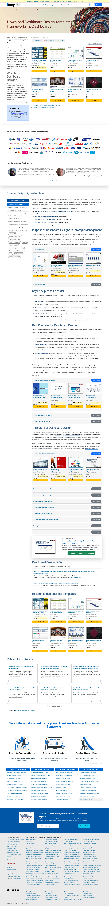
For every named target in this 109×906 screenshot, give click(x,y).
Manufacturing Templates (70, 845)
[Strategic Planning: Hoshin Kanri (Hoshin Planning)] (40, 388)
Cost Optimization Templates (32, 871)
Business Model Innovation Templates (34, 850)
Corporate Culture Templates (63, 778)
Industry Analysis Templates (51, 873)
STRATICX (55, 400)
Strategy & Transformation (18, 769)
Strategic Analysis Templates (89, 860)
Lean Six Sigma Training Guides (71, 895)
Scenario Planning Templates (89, 852)
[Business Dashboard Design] (94, 53)
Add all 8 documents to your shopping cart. (45, 107)
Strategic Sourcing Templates (38, 796)
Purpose (11, 250)
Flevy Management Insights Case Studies (18, 224)
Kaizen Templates (49, 880)
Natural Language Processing (16, 248)
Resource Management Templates (91, 839)
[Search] (29, 4)
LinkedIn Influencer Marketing (13, 874)
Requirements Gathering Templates (72, 884)
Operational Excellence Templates (39, 772)
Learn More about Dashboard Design (18, 102)
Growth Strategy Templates (13, 778)
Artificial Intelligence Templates (87, 775)
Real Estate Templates (69, 882)
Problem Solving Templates (70, 869)
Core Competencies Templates (14, 793)
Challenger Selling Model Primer (56, 265)
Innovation (25, 242)
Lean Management (68, 893)
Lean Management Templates (38, 781)
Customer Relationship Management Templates (35, 880)
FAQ (8, 876)
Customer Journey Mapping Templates (89, 793)
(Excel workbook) (51, 216)
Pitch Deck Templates (69, 862)
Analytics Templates (30, 843)
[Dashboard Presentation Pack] (94, 82)
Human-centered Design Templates (53, 867)
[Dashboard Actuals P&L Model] (76, 82)
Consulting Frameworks (13, 850)
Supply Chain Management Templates (40, 775)
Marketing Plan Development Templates (17, 790)
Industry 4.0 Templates (50, 871)
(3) (61, 40)
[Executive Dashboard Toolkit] (57, 82)
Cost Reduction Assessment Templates (35, 873)
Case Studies (48, 893)
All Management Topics (17, 9)
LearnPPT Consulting (93, 65)
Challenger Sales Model (93, 265)
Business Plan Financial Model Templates (90, 781)
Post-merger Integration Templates (39, 793)
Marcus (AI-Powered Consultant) (14, 871)
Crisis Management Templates (33, 875)
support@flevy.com (17, 878)
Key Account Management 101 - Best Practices (40, 266)
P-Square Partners (39, 270)
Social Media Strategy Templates (88, 796)
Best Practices (12, 233)
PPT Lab (72, 400)
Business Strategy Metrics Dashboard (55, 61)
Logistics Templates (68, 841)
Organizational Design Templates (64, 775)
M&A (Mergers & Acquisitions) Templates (17, 787)
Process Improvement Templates (71, 871)
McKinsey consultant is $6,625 (19, 112)
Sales (10, 253)
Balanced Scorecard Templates (39, 799)
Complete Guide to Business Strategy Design (56, 397)
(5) (37, 40)
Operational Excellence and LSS (33, 895)
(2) (50, 40)
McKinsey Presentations (86, 784)
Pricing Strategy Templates (13, 781)
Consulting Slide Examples (51, 895)
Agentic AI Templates (31, 839)
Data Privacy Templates (50, 843)
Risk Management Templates (38, 790)
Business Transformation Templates (34, 856)
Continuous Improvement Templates (34, 865)
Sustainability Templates (88, 873)
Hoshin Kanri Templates (50, 865)
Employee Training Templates (63, 784)
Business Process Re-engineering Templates (42, 787)
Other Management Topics (91, 769)
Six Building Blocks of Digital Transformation (93, 470)
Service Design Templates (89, 854)
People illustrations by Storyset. (96, 763)
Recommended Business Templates (17, 221)
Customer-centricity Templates (33, 884)
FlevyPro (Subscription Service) (14, 854)
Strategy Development (14, 256)
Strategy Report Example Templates (91, 869)
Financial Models (11, 848)
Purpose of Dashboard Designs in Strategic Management (18, 207)
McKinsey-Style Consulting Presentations (73, 899)
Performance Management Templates (16, 772)
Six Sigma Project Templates (89, 856)
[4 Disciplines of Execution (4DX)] (93, 388)
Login (92, 5)
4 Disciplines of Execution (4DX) (91, 396)
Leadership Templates (61, 787)
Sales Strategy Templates (89, 850)
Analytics (11, 230)
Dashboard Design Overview (15, 204)
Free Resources (67, 891)
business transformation (91, 448)
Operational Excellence (42, 769)
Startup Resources (87, 895)
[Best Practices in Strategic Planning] (75, 388)
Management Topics (11, 869)
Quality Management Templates (39, 784)
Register (98, 5)
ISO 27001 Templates (50, 869)
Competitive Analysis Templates (33, 863)
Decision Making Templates (14, 796)
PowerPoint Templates (12, 852)
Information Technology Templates (53, 875)
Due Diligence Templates (50, 848)
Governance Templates (50, 860)
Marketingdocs (36, 65)
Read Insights (96, 249)
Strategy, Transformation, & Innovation (34, 891)
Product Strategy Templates (70, 875)
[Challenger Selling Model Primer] (58, 258)
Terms (11, 876)
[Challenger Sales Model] (93, 258)
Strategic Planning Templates (14, 775)
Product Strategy (87, 891)
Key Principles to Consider (14, 210)
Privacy (15, 876)
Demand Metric (55, 65)
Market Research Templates (70, 847)
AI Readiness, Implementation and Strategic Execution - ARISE (57, 472)
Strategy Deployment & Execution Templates (92, 865)
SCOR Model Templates (88, 847)
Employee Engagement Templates (64, 793)
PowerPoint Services (11, 859)
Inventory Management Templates (52, 878)
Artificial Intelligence (21, 230)
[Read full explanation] (75, 577)
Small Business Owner (88, 893)
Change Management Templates (64, 772)
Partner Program (11, 873)
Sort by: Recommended (95, 43)
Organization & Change (13, 846)
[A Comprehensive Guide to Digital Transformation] (75, 462)
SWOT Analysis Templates (89, 848)
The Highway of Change (76, 474)
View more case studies (54, 706)
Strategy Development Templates (15, 784)
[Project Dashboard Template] (39, 82)
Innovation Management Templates (53, 877)
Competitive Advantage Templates (33, 862)
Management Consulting (31, 899)
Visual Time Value (56, 270)
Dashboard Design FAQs (14, 218)
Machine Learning (13, 245)
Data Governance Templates (51, 841)
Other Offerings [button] (62, 5)
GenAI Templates (49, 858)
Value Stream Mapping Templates (90, 884)
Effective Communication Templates (64, 781)
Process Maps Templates (70, 873)
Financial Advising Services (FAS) (52, 899)
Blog (19, 876)
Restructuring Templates (88, 841)
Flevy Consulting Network (13, 858)
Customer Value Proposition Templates (35, 882)
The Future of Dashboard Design (16, 215)
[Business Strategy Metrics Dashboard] (57, 53)
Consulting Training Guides (51, 897)
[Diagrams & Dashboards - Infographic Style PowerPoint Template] (39, 53)
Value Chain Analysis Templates (90, 880)
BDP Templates (29, 847)
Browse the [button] (47, 5)
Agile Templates (29, 841)
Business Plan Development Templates (35, 852)
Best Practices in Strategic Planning (74, 396)
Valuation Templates (87, 878)
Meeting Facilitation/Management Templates (73, 854)
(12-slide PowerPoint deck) (53, 219)
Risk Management (20, 250)
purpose (74, 242)
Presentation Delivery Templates (88, 772)
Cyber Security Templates (51, 839)
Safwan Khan (72, 65)
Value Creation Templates (89, 882)
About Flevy (71, 5)
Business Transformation (15, 236)
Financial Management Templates (88, 787)
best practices (52, 332)
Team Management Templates (63, 796)
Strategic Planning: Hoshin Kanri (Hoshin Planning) (39, 397)
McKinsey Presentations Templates (72, 852)
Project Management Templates (39, 778)
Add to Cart (39, 71)
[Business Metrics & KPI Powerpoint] (76, 53)
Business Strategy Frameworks (52, 891)
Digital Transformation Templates (88, 778)
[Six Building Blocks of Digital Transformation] (93, 462)
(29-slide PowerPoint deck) (51, 222)
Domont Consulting (56, 94)
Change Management (14, 239)
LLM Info (66, 897)
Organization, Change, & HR (66, 769)
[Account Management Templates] (75, 258)
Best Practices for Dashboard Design (17, 213)
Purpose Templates (68, 878)
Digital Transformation (14, 242)
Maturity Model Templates (62, 799)
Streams (9, 856)
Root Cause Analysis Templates (90, 845)
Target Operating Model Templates (91, 875)
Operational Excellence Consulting (43, 400)
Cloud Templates (30, 860)
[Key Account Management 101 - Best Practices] (40, 258)
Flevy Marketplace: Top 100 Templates (15, 839)
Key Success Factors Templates (15, 799)
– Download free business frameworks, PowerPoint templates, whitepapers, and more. (54, 1)
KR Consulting (55, 474)
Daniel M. (35, 94)
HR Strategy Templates (61, 790)
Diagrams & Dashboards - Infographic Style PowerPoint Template (39, 62)
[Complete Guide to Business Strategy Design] (58, 388)
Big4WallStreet (73, 94)
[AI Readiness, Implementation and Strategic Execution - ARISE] (58, 462)
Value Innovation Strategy (89, 897)
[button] (49, 180)
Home (8, 9)
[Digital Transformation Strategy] (40, 462)
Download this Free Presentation (81, 553)
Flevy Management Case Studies (25, 710)
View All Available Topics (86, 799)
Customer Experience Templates (88, 790)
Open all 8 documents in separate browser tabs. (47, 105)
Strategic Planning (18, 253)
